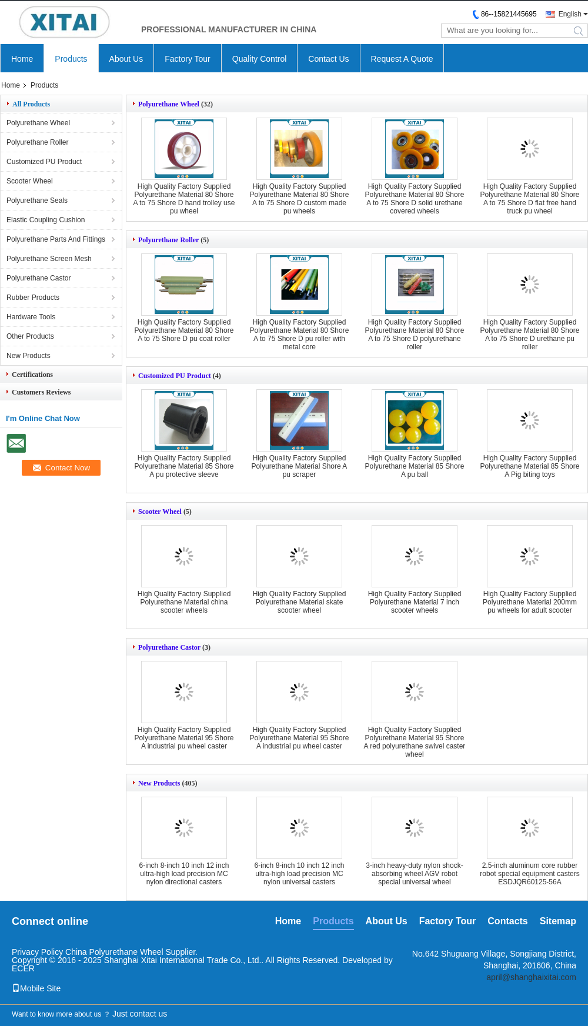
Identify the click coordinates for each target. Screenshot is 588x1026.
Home (22, 59)
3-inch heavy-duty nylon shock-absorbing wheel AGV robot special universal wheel (414, 873)
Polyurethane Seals (37, 200)
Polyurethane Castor (38, 278)
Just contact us (139, 1013)
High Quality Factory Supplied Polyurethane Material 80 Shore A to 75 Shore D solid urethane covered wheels (415, 198)
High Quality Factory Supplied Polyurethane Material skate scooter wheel (299, 602)
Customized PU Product (44, 162)
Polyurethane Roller (37, 142)
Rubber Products (32, 297)
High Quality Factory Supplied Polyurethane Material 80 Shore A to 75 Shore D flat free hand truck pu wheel (530, 198)
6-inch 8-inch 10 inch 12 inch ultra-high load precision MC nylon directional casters (184, 873)
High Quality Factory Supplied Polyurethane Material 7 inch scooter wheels (415, 602)
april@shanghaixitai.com (531, 977)
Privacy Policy (37, 952)
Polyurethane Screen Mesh (49, 259)
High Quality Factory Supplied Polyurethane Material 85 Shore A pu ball (415, 466)
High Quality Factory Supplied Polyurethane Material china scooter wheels (184, 602)
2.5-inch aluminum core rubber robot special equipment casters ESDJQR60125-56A (529, 873)
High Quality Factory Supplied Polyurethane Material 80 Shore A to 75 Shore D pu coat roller (184, 330)
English (570, 14)
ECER (23, 968)
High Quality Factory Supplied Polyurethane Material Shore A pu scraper (300, 466)
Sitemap (558, 921)
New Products (28, 356)
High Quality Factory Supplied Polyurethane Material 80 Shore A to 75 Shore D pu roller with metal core (299, 334)
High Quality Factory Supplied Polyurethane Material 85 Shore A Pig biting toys (530, 466)
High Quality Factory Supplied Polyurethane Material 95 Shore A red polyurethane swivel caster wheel (415, 742)
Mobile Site (36, 988)
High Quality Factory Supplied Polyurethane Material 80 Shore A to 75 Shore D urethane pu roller (530, 334)
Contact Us (328, 59)
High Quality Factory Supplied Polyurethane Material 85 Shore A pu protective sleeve (184, 466)
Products (71, 59)
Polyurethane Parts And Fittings (55, 239)
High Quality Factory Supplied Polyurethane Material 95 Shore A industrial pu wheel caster (184, 738)
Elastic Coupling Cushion (45, 220)
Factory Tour (188, 59)
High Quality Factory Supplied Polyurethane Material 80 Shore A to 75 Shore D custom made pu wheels (299, 198)
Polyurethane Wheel (38, 123)
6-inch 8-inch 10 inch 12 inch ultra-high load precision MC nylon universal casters (300, 873)
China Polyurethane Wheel (114, 952)
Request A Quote (402, 59)
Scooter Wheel (29, 181)
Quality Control (259, 59)
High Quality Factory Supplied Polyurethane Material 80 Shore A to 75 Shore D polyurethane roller (415, 334)
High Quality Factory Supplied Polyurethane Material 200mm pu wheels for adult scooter (530, 602)
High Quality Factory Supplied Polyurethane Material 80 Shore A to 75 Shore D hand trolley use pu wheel (184, 198)
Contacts (507, 921)
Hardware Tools (30, 317)
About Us (126, 59)
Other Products (30, 336)
